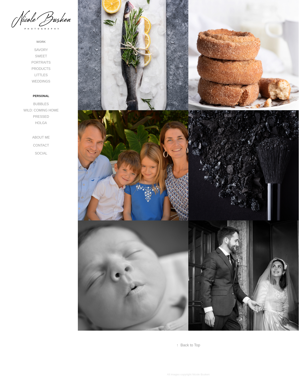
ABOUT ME (41, 137)
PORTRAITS (40, 62)
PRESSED (41, 116)
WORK (41, 41)
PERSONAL (41, 96)
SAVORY (41, 50)
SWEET (41, 56)
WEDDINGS (41, 81)
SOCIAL (41, 153)
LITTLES (41, 75)
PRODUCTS (41, 69)
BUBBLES (41, 104)
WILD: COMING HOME (40, 110)
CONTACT (41, 145)
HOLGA (41, 123)
